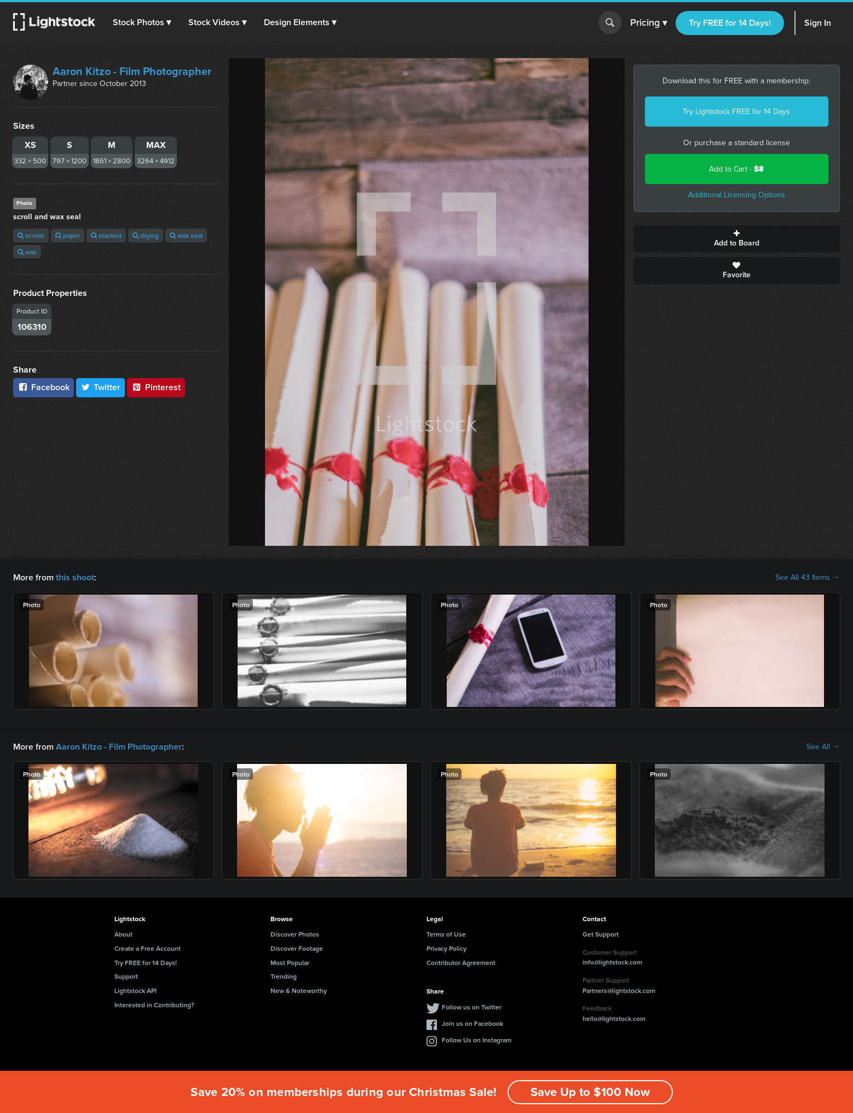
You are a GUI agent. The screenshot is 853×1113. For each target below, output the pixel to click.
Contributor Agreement (460, 962)
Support (126, 976)
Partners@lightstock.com (619, 990)
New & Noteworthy (298, 990)
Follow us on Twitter (472, 1007)
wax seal (186, 235)
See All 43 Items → (807, 577)
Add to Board (737, 239)
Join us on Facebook (472, 1023)
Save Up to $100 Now (590, 1092)
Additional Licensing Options (736, 195)
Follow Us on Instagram (476, 1039)
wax (27, 251)
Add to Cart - (736, 169)
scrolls (31, 235)
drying (145, 235)
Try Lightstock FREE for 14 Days (736, 111)
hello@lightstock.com (614, 1018)
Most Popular (289, 962)
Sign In (817, 22)
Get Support (601, 934)
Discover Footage (296, 948)
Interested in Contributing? (154, 1004)
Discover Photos (294, 934)
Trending (283, 976)
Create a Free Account (147, 948)
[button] (142, 22)
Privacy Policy (446, 948)
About (123, 934)
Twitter (100, 387)
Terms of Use (446, 934)
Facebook (44, 387)
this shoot (75, 577)
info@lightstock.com (612, 962)
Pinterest (156, 387)
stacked (106, 235)
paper (67, 235)
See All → (823, 746)
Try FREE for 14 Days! (730, 22)
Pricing (648, 23)
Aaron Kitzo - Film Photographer (132, 71)
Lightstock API (135, 990)
